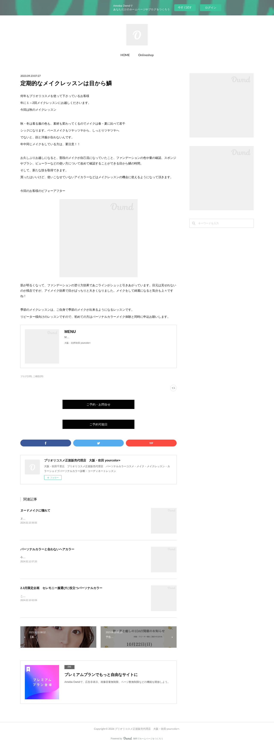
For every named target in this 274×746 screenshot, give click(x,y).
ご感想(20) (38, 376)
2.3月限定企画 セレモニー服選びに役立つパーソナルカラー (61, 588)
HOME (125, 55)
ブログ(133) (26, 376)
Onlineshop (146, 55)
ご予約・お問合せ (98, 404)
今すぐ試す (185, 7)
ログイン (210, 7)
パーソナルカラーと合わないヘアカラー (47, 549)
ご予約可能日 (98, 424)
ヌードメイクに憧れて (35, 510)
